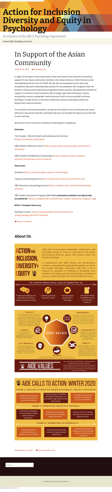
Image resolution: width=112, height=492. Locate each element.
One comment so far (46, 450)
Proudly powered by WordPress (56, 481)
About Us (23, 236)
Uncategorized (40, 69)
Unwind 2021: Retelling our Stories (17, 41)
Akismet (17, 488)
